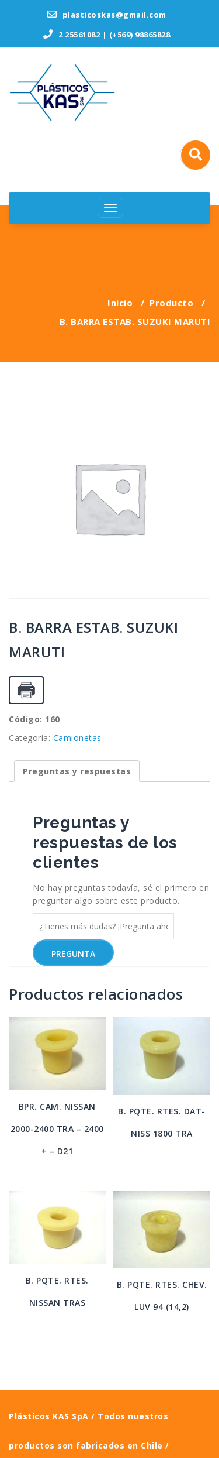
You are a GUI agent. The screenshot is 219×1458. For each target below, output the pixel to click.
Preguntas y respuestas (77, 771)
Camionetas (77, 737)
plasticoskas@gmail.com (106, 14)
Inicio (120, 302)
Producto (171, 302)
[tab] (77, 771)
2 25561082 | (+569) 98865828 (106, 34)
